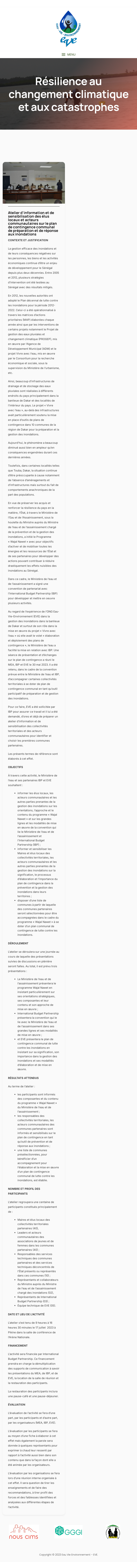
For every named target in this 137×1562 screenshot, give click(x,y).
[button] (68, 54)
